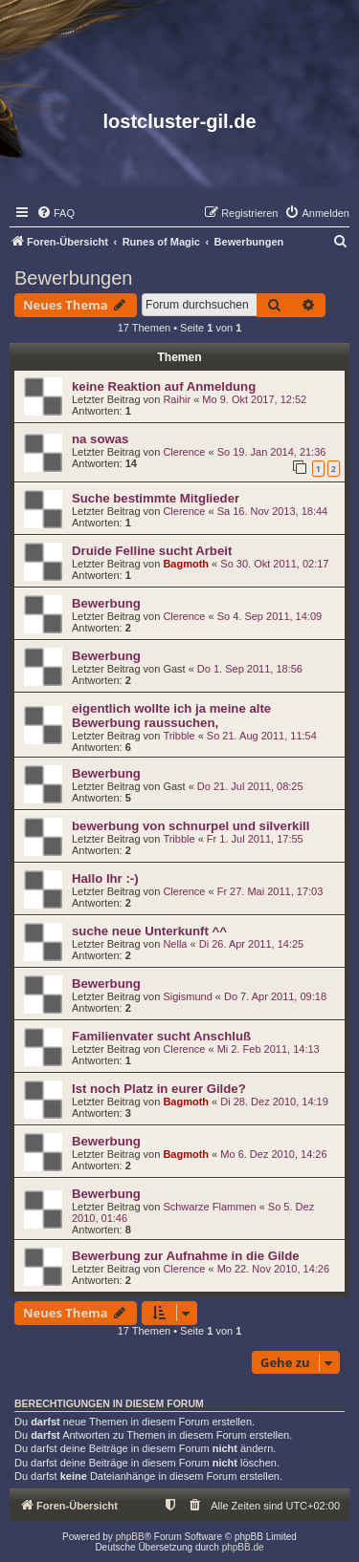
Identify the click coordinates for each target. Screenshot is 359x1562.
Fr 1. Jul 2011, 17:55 (255, 839)
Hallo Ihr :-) (105, 878)
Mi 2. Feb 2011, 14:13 (268, 1049)
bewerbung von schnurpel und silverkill (190, 826)
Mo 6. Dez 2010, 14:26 (273, 1154)
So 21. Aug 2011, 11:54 (262, 735)
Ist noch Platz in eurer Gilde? (159, 1088)
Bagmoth (186, 563)
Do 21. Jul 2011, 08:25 (250, 786)
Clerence (184, 452)
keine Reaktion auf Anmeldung (164, 386)
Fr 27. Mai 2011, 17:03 (270, 891)
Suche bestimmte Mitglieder (155, 498)
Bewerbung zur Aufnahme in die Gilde (186, 1256)
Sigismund (187, 996)
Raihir (177, 399)
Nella (175, 944)
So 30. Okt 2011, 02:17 (274, 563)
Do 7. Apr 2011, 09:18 (275, 996)
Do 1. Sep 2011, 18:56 (250, 668)
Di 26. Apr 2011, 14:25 (251, 944)
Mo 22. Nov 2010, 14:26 (273, 1268)
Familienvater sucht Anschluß (161, 1036)
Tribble (178, 735)
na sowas (100, 439)
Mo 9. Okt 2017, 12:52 (254, 399)
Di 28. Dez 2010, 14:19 (274, 1101)
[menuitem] (55, 213)
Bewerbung (106, 603)
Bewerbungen (73, 278)
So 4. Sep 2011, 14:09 (269, 616)
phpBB (130, 1536)
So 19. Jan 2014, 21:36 (271, 452)
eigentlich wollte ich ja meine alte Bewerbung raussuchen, (171, 715)
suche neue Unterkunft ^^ (149, 931)
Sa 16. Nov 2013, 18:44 (272, 511)
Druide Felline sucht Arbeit (152, 551)
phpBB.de (243, 1547)
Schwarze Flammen (209, 1206)
